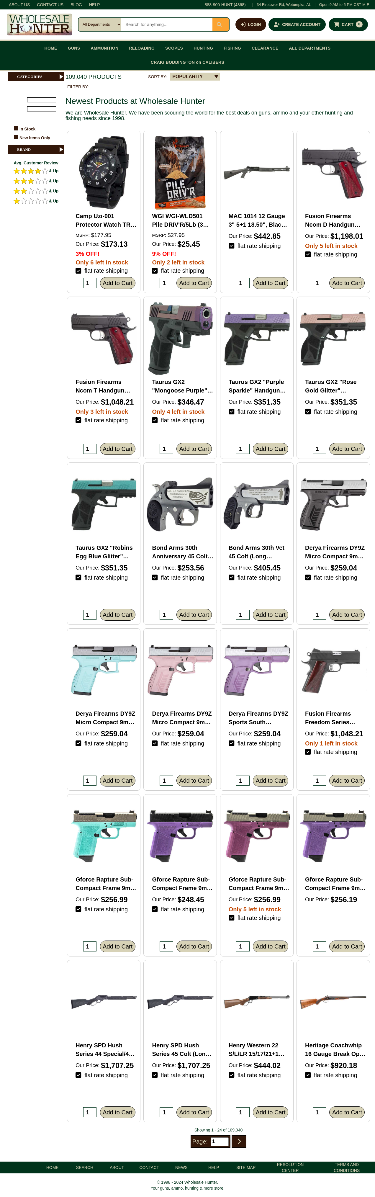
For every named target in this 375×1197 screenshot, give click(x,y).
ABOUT (117, 1167)
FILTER (17, 117)
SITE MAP (246, 1167)
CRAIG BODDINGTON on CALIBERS (187, 62)
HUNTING (203, 48)
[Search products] (166, 24)
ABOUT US (19, 4)
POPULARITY (187, 76)
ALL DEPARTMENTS (310, 48)
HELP (94, 4)
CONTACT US (50, 4)
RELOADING (142, 48)
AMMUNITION (104, 48)
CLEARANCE (265, 48)
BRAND (40, 149)
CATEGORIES (40, 76)
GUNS (74, 48)
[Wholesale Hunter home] (39, 24)
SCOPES (174, 48)
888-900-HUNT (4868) (225, 4)
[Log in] (250, 24)
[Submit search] (220, 24)
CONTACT (149, 1167)
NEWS (181, 1167)
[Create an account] (297, 24)
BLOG (76, 4)
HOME (51, 48)
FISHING (232, 48)
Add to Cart (117, 283)
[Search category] (99, 24)
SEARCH (84, 1167)
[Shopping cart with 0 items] (348, 24)
